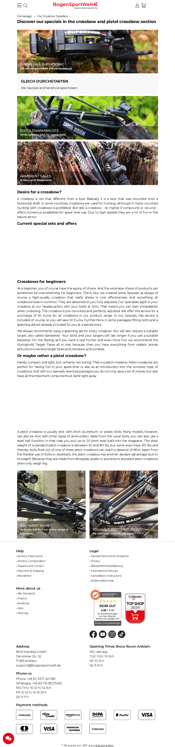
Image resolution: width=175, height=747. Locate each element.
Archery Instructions (30, 556)
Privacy (95, 561)
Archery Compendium (32, 561)
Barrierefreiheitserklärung (107, 566)
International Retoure (104, 571)
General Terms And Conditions (110, 556)
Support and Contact (31, 566)
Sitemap (23, 613)
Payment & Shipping (31, 571)
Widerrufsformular (102, 580)
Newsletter (25, 575)
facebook (23, 603)
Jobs (20, 608)
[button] (137, 6)
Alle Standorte (26, 593)
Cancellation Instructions (106, 575)
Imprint (22, 598)
